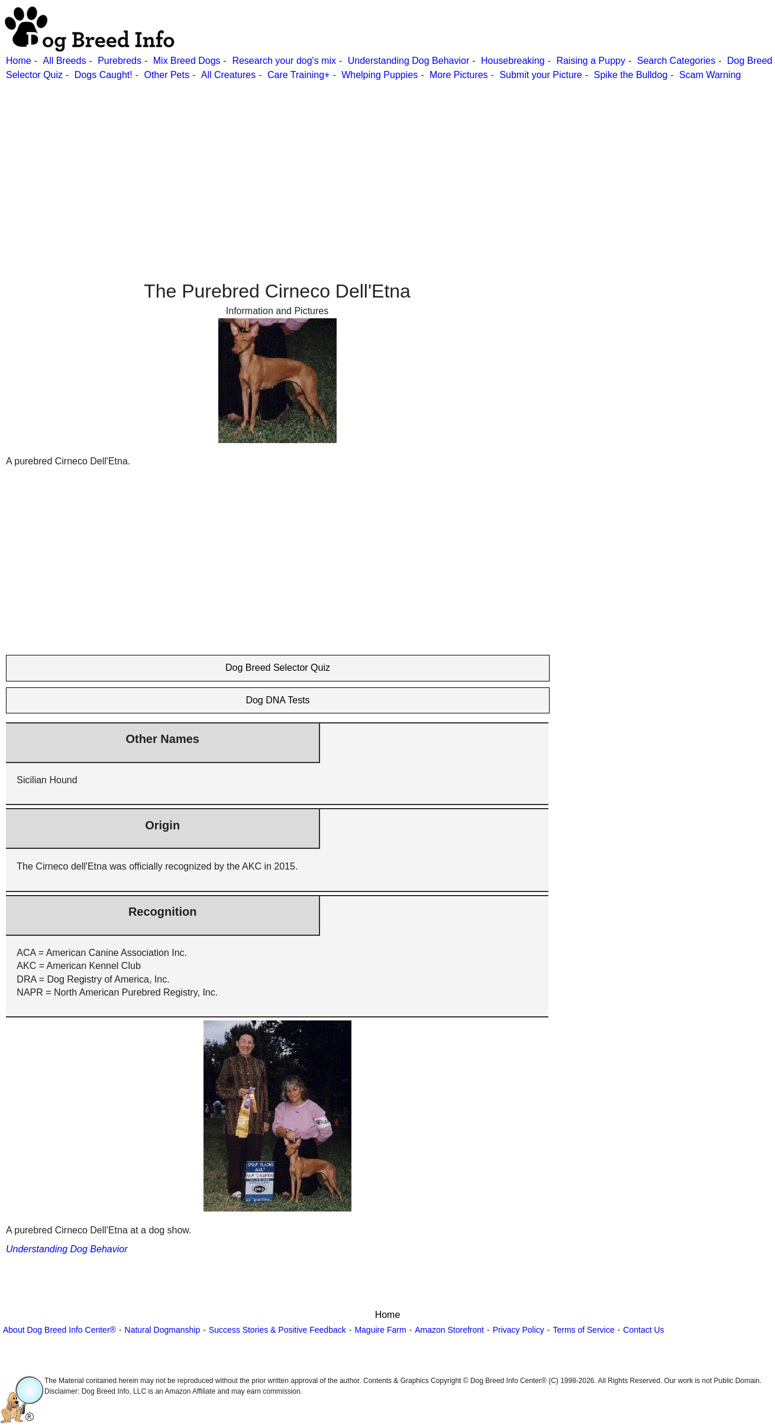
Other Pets (166, 75)
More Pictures (459, 75)
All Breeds (64, 61)
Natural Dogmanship (163, 1330)
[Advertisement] (355, 165)
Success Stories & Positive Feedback (277, 1330)
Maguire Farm (380, 1330)
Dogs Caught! (104, 75)
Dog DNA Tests (277, 700)
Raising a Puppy (590, 61)
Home (18, 61)
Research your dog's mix (284, 61)
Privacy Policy (518, 1330)
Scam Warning (710, 75)
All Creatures (228, 75)
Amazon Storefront (449, 1330)
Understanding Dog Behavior (408, 61)
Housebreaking (513, 61)
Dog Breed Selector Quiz (277, 668)
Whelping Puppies (379, 75)
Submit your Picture (540, 75)
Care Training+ (298, 75)
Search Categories (676, 61)
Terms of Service (583, 1330)
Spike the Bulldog (631, 75)
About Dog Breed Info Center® (59, 1330)
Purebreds (119, 61)
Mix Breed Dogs (187, 61)
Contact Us (643, 1330)
